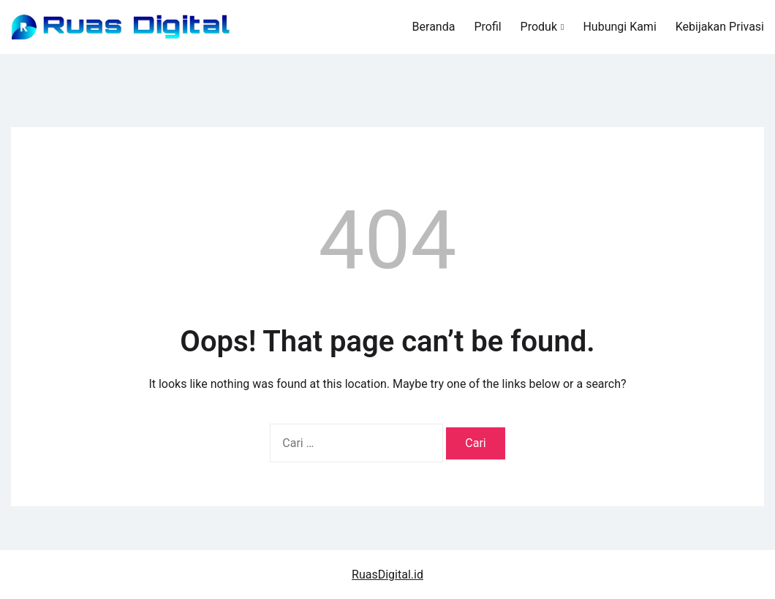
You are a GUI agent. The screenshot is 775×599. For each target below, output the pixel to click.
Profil (487, 27)
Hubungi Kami (619, 27)
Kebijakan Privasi (720, 27)
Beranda (433, 27)
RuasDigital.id (387, 574)
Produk (539, 27)
